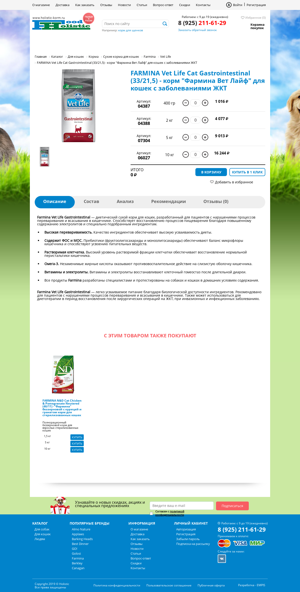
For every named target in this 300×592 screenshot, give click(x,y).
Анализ (125, 201)
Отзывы (106, 5)
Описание (54, 201)
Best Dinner (80, 544)
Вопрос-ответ (163, 5)
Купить (77, 437)
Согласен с (169, 513)
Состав (91, 201)
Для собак (49, 42)
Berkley (77, 563)
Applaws (78, 534)
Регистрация (256, 5)
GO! (74, 548)
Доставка (62, 5)
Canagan (78, 568)
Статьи (142, 5)
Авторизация (186, 529)
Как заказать (84, 5)
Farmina (78, 558)
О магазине (41, 5)
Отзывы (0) (215, 201)
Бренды (137, 42)
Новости (124, 5)
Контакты (203, 5)
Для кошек (81, 42)
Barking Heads (82, 539)
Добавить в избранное (234, 182)
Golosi (76, 553)
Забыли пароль (188, 539)
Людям (111, 42)
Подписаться (232, 505)
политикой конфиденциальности (169, 513)
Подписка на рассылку (193, 544)
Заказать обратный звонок (197, 30)
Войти (237, 5)
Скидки (184, 5)
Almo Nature (81, 529)
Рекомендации (168, 201)
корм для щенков (130, 30)
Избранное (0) (255, 18)
